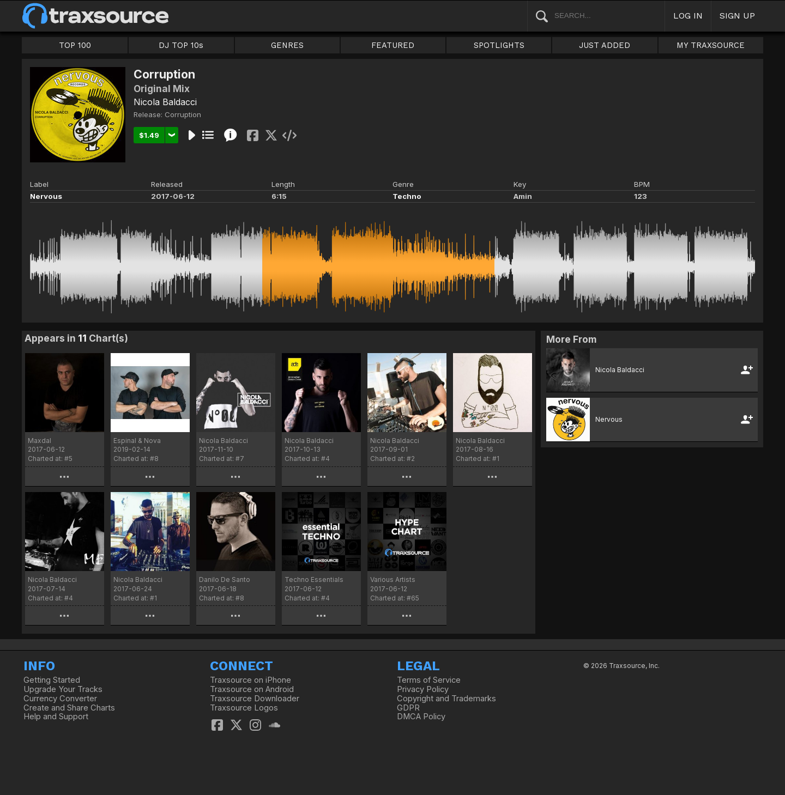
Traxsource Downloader (254, 698)
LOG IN (688, 15)
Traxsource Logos (244, 708)
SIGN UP (737, 15)
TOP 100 (75, 45)
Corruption (183, 114)
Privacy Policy (423, 689)
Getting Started (51, 680)
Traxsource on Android (252, 689)
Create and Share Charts (69, 708)
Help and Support (55, 716)
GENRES (287, 45)
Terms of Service (429, 680)
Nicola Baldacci (165, 101)
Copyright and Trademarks (446, 698)
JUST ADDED (604, 45)
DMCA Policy (421, 716)
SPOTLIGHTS (499, 45)
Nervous (46, 196)
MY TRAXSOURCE (711, 45)
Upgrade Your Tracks (62, 689)
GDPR (408, 708)
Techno (406, 196)
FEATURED (392, 45)
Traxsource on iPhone (250, 680)
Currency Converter (60, 698)
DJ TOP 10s (181, 45)
